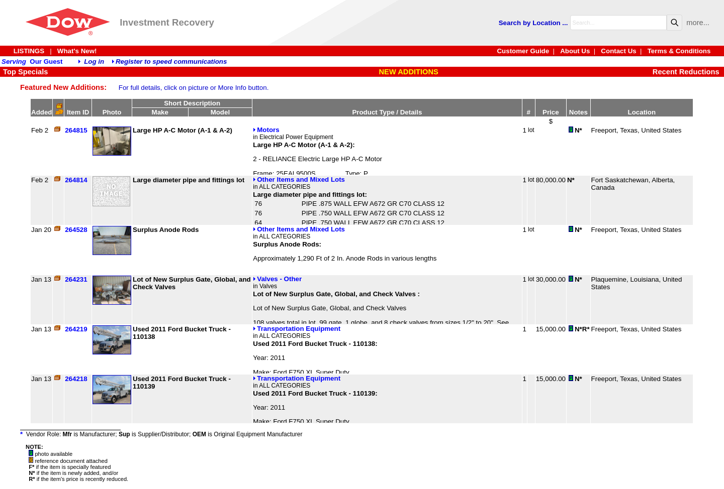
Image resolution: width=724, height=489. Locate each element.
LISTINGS (29, 51)
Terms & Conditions (679, 51)
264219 (76, 329)
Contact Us (618, 51)
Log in (94, 61)
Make (160, 112)
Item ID (78, 112)
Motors (266, 130)
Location (642, 112)
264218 (76, 379)
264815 (76, 130)
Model (220, 112)
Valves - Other (277, 279)
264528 (76, 229)
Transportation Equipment (296, 328)
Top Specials (24, 72)
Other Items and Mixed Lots (299, 179)
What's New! (77, 51)
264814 (76, 180)
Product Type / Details (387, 112)
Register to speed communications (171, 61)
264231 (76, 279)
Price (550, 112)
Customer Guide (523, 51)
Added (41, 112)
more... (697, 23)
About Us (575, 51)
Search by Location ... (533, 23)
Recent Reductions (686, 72)
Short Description (192, 103)
